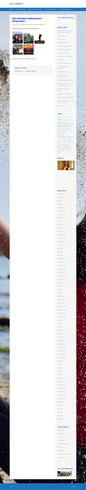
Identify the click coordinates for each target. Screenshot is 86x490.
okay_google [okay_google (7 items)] (61, 136)
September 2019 (62, 357)
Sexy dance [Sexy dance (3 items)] (63, 140)
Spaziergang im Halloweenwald (66, 97)
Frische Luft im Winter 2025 (65, 46)
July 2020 (60, 323)
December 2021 (62, 265)
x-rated (59, 460)
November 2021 (62, 269)
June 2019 (60, 368)
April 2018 (60, 415)
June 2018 (60, 408)
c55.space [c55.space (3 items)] (64, 119)
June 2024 (60, 224)
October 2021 (61, 272)
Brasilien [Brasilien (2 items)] (68, 117)
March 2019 (61, 378)
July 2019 (60, 364)
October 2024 (61, 217)
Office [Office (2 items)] (66, 134)
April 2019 (60, 374)
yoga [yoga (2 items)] (58, 150)
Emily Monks (32, 58)
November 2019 (62, 350)
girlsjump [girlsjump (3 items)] (71, 124)
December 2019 (62, 347)
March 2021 (61, 296)
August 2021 (61, 279)
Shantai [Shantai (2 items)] (59, 142)
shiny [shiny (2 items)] (62, 142)
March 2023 (61, 231)
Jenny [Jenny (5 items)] (59, 130)
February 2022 (61, 258)
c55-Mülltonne (61, 440)
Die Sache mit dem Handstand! (65, 56)
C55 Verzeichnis (65, 9)
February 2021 (61, 299)
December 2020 (62, 306)
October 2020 (61, 313)
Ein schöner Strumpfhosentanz (65, 80)
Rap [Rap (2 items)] (67, 136)
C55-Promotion (50, 9)
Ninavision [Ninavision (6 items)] (61, 134)
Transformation (62, 106)
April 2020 (60, 333)
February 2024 (61, 228)
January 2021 (61, 303)
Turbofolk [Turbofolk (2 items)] (71, 142)
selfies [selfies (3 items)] (59, 140)
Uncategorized (61, 457)
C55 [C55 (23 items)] (59, 119)
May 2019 (60, 371)
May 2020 (60, 330)
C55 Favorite (61, 437)
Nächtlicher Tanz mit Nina (64, 94)
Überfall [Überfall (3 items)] (59, 152)
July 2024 (60, 221)
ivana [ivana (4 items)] (62, 128)
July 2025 (60, 200)
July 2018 (60, 405)
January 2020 (61, 344)
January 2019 (61, 385)
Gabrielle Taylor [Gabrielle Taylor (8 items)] (63, 124)
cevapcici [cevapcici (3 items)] (60, 121)
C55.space (16, 3)
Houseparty (61, 59)
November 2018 (62, 391)
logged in (23, 71)
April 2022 (60, 252)
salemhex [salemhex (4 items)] (71, 136)
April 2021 (60, 293)
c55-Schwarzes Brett (63, 443)
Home (12, 9)
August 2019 (61, 361)
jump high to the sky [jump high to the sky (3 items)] (66, 130)
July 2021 (60, 282)
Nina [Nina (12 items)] (64, 132)
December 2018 (62, 388)
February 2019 (61, 381)
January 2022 (61, 262)
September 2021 (62, 275)
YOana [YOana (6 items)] (70, 148)
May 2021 (60, 289)
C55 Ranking (20, 9)
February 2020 (61, 340)
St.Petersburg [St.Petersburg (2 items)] (66, 142)
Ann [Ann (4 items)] (59, 117)
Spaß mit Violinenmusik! (64, 63)
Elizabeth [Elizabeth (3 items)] (64, 121)
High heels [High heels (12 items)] (62, 126)
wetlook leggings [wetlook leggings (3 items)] (61, 148)
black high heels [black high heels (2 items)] (63, 117)
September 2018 (62, 398)
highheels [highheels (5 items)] (69, 126)
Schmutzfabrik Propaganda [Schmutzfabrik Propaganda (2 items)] (62, 138)
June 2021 (60, 286)
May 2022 (60, 248)
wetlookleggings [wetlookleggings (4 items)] (66, 146)
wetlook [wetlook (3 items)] (63, 144)
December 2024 (62, 214)
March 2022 (61, 255)
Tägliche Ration (61, 36)
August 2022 (61, 241)
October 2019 (61, 354)
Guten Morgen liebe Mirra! (64, 49)
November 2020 (62, 310)
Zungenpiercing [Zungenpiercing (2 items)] (68, 150)
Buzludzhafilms (62, 433)
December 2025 (62, 194)
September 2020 (62, 316)
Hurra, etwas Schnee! (63, 53)
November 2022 (62, 235)
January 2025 (61, 211)
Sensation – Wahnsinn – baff (65, 454)
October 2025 (61, 197)
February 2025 (61, 207)
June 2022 (60, 245)
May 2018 (60, 412)
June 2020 (60, 327)
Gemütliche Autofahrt (63, 71)
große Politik (61, 450)
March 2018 (61, 419)
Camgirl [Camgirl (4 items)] (69, 119)
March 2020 (61, 337)
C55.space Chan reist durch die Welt (34, 24)
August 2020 (61, 320)
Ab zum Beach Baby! (63, 42)
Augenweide (20, 58)
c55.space (60, 447)
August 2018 (61, 402)
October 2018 (61, 395)
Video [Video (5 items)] (59, 144)
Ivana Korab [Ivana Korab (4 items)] (68, 128)
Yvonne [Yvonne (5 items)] (62, 150)
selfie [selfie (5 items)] (69, 138)
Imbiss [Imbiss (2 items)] (59, 128)
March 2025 (61, 204)
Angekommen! (61, 39)
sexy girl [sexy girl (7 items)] (69, 140)
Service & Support (35, 9)
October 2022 (61, 238)
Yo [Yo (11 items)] (66, 148)
